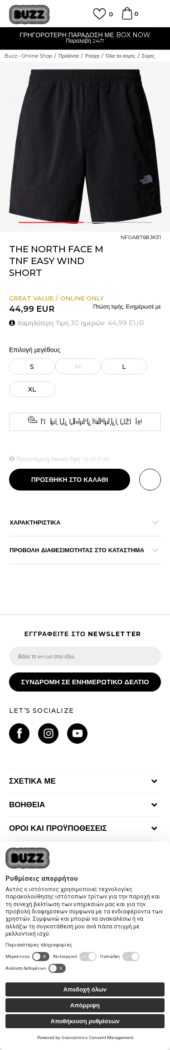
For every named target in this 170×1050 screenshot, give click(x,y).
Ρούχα (92, 56)
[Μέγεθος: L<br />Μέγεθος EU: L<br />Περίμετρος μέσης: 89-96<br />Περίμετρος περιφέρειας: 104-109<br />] (125, 366)
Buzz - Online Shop (28, 56)
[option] (85, 38)
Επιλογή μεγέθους (34, 350)
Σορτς (148, 56)
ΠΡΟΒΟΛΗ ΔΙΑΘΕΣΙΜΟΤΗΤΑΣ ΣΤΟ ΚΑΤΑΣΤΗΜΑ (80, 550)
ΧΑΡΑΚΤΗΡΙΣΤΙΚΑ (80, 522)
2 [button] (119, 222)
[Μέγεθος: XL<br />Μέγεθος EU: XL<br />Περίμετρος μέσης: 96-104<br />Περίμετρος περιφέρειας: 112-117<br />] (32, 389)
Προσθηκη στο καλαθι (69, 480)
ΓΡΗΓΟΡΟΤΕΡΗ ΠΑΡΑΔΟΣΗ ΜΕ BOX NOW (84, 35)
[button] (150, 480)
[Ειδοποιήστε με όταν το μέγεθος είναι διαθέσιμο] (78, 366)
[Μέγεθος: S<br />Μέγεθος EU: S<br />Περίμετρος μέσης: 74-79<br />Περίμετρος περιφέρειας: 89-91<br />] (32, 366)
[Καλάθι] (127, 18)
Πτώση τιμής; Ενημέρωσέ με (127, 306)
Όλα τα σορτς (120, 56)
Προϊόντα (68, 56)
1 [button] (51, 222)
